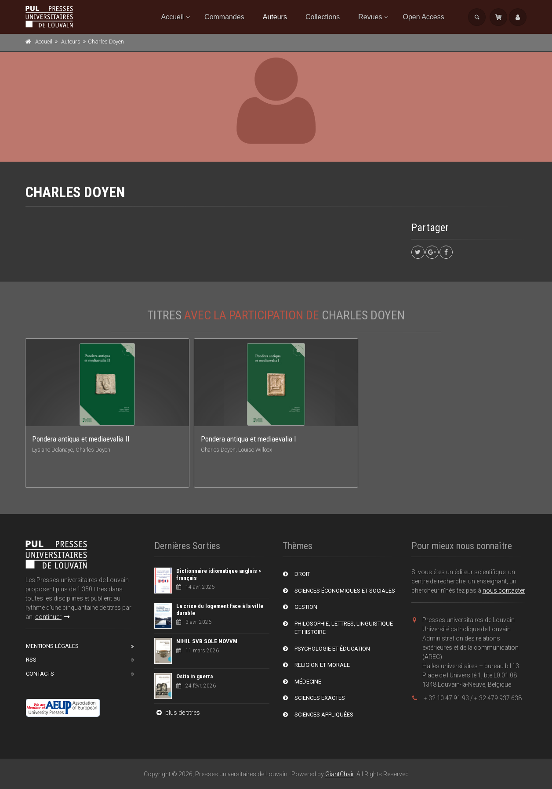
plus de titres (177, 712)
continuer (52, 616)
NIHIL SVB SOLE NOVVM (206, 641)
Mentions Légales (52, 646)
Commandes (224, 17)
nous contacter (504, 590)
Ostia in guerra (194, 676)
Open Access (423, 17)
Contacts (40, 673)
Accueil (172, 17)
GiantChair (339, 774)
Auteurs (275, 17)
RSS (31, 659)
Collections (322, 17)
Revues (370, 17)
